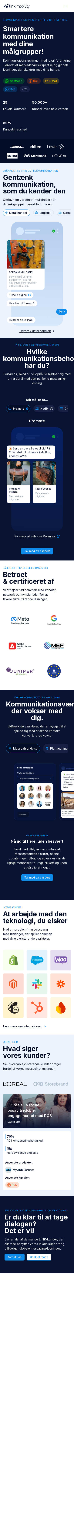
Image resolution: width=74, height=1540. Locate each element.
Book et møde (39, 1257)
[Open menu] (65, 6)
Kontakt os (15, 1257)
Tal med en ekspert (37, 551)
